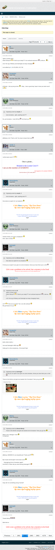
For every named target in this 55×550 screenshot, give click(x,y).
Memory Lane (22, 16)
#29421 (50, 189)
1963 (31, 535)
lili (10, 47)
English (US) (5, 542)
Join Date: (12, 51)
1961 (18, 535)
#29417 (50, 82)
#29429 (50, 480)
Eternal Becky (14, 180)
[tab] (4, 38)
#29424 (50, 287)
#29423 (50, 254)
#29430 (50, 515)
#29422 (50, 233)
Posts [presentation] (4, 38)
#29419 (50, 135)
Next (50, 535)
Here (20, 206)
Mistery (12, 99)
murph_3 (12, 145)
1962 (25, 535)
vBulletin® (46, 547)
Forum (6, 16)
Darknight (12, 245)
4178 (44, 535)
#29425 (50, 339)
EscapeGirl (13, 73)
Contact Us (36, 542)
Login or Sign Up (47, 1)
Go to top (50, 542)
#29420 (50, 154)
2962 (37, 535)
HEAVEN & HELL (13, 16)
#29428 (50, 451)
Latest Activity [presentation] (12, 38)
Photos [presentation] (21, 38)
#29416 (50, 56)
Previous (7, 535)
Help (30, 542)
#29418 (50, 108)
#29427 (50, 425)
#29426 (50, 368)
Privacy (44, 542)
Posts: (22, 51)
